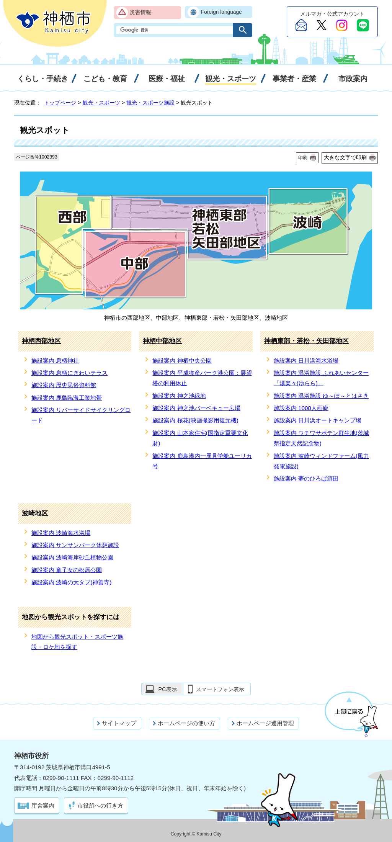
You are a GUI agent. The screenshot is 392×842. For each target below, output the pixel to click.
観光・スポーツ (101, 103)
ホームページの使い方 (186, 723)
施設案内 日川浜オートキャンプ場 (317, 420)
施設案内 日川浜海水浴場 (306, 360)
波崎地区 (35, 513)
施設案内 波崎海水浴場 (60, 533)
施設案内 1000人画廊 (301, 408)
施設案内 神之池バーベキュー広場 (196, 408)
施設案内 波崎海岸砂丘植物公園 (72, 557)
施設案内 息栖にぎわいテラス (69, 372)
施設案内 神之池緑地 (179, 395)
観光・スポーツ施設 (150, 103)
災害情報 (140, 12)
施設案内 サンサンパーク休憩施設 (75, 545)
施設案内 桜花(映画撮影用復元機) (195, 420)
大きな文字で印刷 (345, 157)
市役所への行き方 (100, 805)
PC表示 (167, 689)
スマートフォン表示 (220, 689)
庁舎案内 (42, 805)
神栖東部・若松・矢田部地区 (306, 341)
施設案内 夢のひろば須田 (306, 478)
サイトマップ (119, 723)
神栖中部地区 (162, 341)
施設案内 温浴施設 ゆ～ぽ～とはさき (321, 395)
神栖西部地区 (41, 341)
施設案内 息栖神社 (55, 360)
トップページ (60, 103)
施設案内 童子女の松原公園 (66, 570)
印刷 (302, 157)
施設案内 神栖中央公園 (181, 360)
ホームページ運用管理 (265, 723)
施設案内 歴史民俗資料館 (63, 385)
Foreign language (221, 12)
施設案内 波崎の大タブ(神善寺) (71, 582)
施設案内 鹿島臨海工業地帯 (66, 397)
